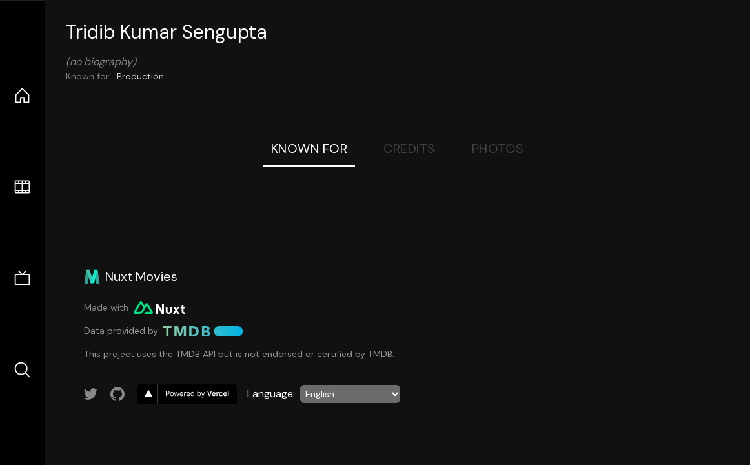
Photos (498, 148)
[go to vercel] (187, 394)
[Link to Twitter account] (91, 394)
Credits (409, 148)
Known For (309, 148)
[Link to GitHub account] (117, 394)
